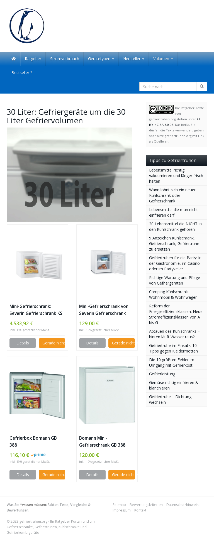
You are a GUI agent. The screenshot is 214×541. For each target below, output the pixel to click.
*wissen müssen (33, 504)
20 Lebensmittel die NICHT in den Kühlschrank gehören (175, 226)
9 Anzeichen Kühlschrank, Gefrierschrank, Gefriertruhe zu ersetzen (174, 243)
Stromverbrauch (64, 58)
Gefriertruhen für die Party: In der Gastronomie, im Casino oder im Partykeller (175, 263)
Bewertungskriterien (146, 504)
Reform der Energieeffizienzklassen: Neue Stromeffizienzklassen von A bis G (176, 314)
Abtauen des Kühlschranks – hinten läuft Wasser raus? (174, 334)
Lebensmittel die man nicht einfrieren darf (173, 212)
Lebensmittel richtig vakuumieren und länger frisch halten (176, 175)
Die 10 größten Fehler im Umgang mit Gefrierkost (171, 362)
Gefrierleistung (162, 373)
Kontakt (140, 510)
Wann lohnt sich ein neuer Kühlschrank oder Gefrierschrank (172, 195)
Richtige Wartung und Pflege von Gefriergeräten (174, 280)
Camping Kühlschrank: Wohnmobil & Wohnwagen (173, 294)
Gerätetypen (101, 58)
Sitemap (119, 504)
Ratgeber (33, 58)
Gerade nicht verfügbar (53, 343)
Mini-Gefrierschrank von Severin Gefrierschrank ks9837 (103, 310)
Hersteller (133, 58)
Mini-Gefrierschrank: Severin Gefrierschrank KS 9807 (35, 310)
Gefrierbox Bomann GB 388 (33, 441)
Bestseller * (22, 72)
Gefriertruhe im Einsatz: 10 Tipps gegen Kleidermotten (173, 348)
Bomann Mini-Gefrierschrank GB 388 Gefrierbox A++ (102, 442)
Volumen (163, 58)
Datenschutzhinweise (183, 504)
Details (22, 343)
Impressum (122, 510)
